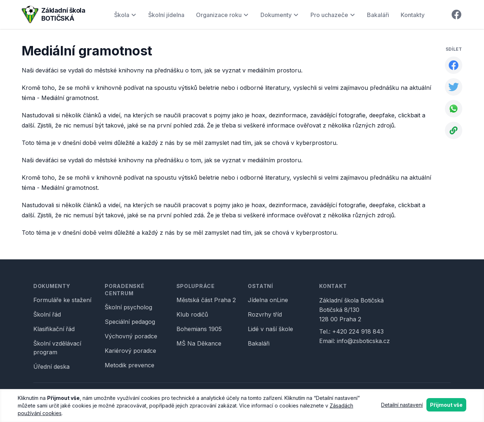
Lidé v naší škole (270, 329)
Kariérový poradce (130, 350)
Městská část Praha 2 (206, 300)
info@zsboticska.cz (363, 340)
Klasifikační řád (54, 329)
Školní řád (47, 314)
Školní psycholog (128, 307)
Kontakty (413, 14)
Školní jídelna (166, 14)
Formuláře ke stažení (62, 300)
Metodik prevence (129, 365)
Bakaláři (378, 14)
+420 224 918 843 (358, 331)
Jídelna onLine (268, 300)
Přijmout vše (446, 405)
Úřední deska (51, 366)
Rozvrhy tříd (265, 314)
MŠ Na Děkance (198, 343)
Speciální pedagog (130, 321)
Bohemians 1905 (199, 329)
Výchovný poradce (131, 336)
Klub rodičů (192, 314)
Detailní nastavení (402, 405)
